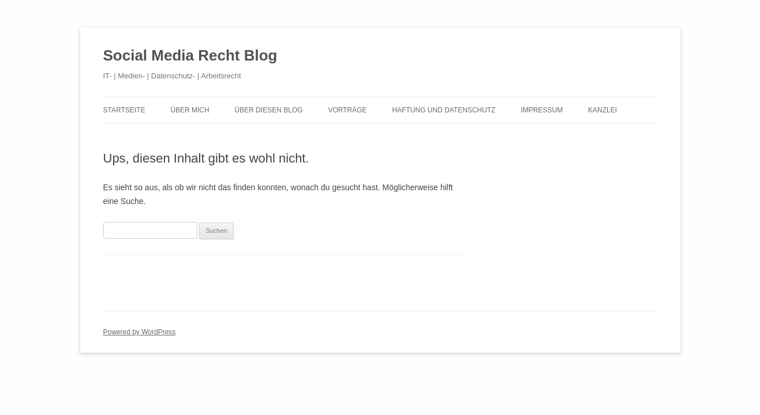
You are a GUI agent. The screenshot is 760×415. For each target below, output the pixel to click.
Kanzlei (602, 110)
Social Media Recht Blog (190, 55)
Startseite (124, 110)
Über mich (189, 110)
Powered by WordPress (139, 332)
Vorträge (347, 110)
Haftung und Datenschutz (443, 110)
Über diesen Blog (269, 110)
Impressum (542, 110)
